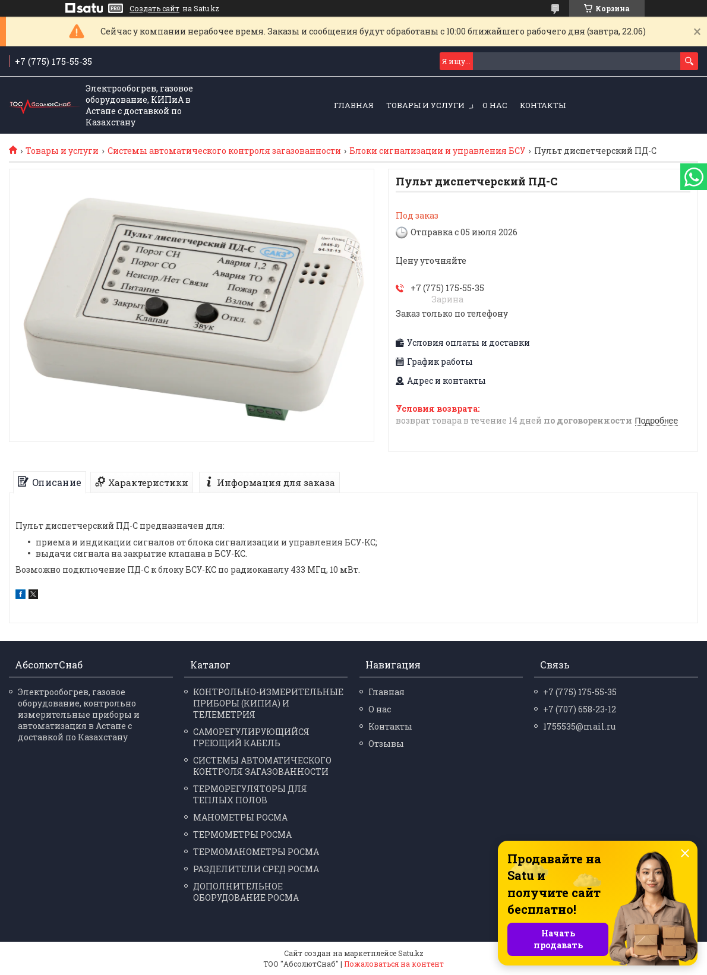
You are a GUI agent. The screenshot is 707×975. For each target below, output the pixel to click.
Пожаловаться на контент (394, 963)
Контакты (543, 105)
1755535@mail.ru (579, 726)
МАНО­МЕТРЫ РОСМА (240, 817)
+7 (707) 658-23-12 (579, 709)
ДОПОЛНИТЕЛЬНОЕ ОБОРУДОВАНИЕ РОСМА (246, 892)
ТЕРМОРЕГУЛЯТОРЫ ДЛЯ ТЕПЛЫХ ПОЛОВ (250, 794)
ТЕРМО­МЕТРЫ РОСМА (242, 834)
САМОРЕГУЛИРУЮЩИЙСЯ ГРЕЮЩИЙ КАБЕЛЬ (251, 737)
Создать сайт (154, 8)
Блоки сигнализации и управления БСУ (437, 151)
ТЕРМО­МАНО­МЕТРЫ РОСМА (256, 851)
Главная (354, 105)
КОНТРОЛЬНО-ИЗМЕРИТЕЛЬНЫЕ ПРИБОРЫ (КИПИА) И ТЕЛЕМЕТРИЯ (268, 703)
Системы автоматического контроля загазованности (224, 151)
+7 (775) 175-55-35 (580, 692)
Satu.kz (411, 953)
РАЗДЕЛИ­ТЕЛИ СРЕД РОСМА (256, 869)
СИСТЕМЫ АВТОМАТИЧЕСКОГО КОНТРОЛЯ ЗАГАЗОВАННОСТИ (262, 766)
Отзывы (386, 743)
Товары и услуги (425, 105)
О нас (494, 105)
